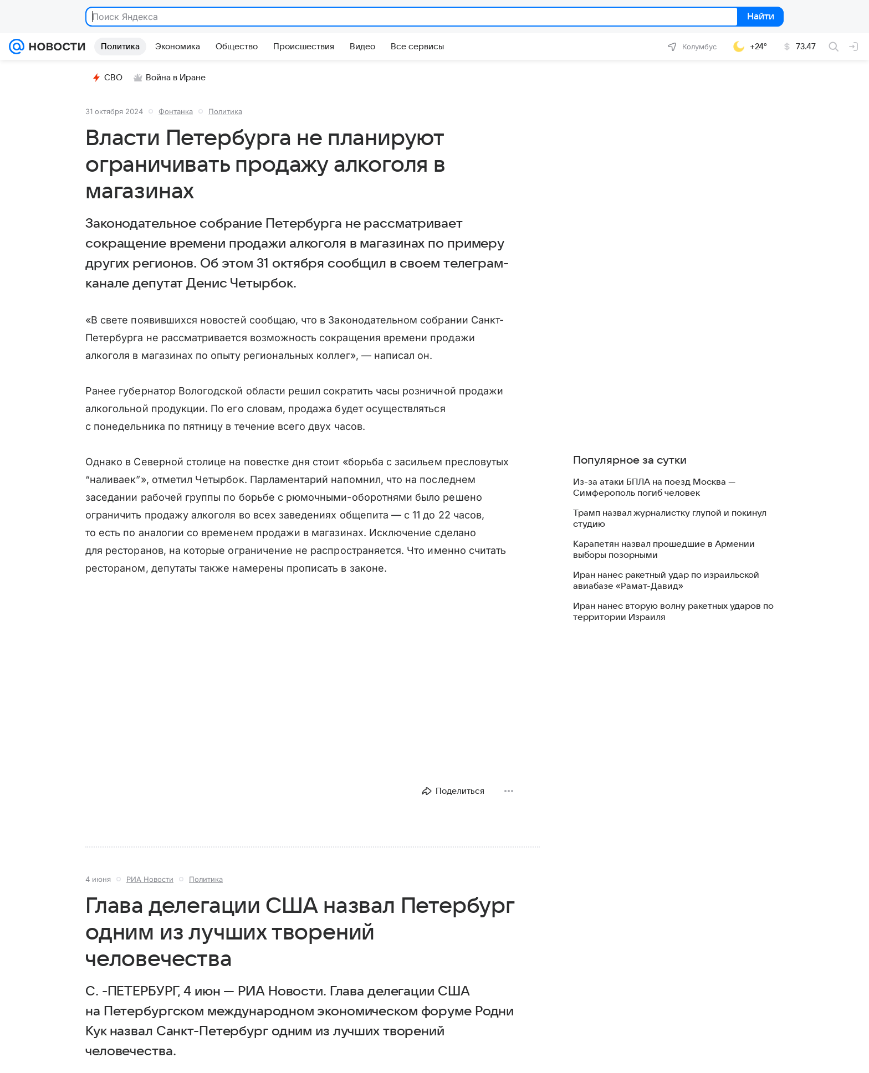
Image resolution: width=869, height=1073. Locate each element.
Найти (759, 17)
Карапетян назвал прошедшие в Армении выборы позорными (664, 549)
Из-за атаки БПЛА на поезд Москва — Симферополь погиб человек (654, 487)
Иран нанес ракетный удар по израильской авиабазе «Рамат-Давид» (666, 580)
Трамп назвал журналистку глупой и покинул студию (669, 518)
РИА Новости (149, 879)
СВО (107, 77)
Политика (225, 111)
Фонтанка (176, 111)
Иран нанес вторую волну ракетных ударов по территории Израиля (673, 611)
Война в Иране (170, 77)
